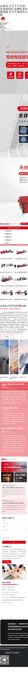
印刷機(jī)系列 (8, 234)
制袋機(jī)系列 (8, 231)
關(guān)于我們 (3, 23)
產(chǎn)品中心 (3, 24)
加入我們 (6, 562)
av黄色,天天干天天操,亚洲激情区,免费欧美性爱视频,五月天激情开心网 (14, 10)
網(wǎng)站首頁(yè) (4, 22)
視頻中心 (2, 25)
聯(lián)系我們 (3, 27)
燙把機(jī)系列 (8, 237)
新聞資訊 (2, 26)
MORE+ (4, 496)
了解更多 (7, 336)
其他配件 (6, 243)
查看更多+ (24, 223)
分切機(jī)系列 (8, 240)
